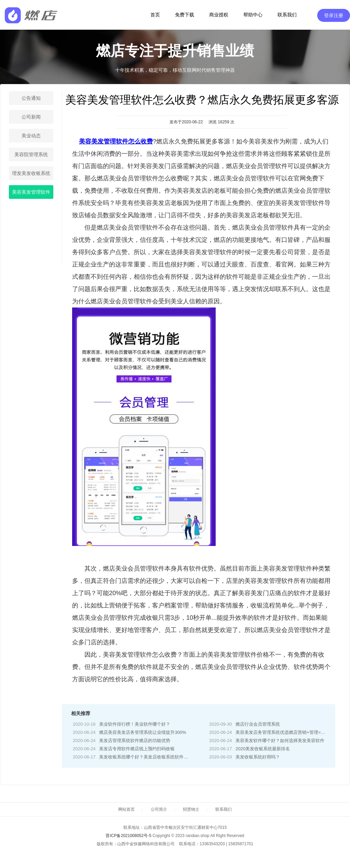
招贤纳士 (191, 809)
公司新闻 (31, 117)
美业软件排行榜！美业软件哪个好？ (134, 724)
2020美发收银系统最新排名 (262, 748)
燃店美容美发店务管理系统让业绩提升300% (142, 732)
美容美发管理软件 (31, 192)
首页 (155, 14)
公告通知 (31, 98)
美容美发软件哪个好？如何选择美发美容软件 (279, 740)
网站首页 (126, 809)
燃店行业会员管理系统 (257, 724)
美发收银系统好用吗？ (257, 756)
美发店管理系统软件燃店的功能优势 (134, 740)
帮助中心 (252, 14)
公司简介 (159, 809)
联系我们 (287, 14)
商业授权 (218, 14)
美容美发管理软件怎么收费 (116, 141)
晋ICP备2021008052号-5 (128, 835)
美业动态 (31, 135)
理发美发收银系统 (31, 173)
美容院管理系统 (31, 154)
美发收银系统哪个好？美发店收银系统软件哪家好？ (150, 756)
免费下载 (184, 14)
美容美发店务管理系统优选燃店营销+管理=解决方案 (286, 732)
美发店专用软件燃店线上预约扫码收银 (137, 748)
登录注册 (333, 15)
